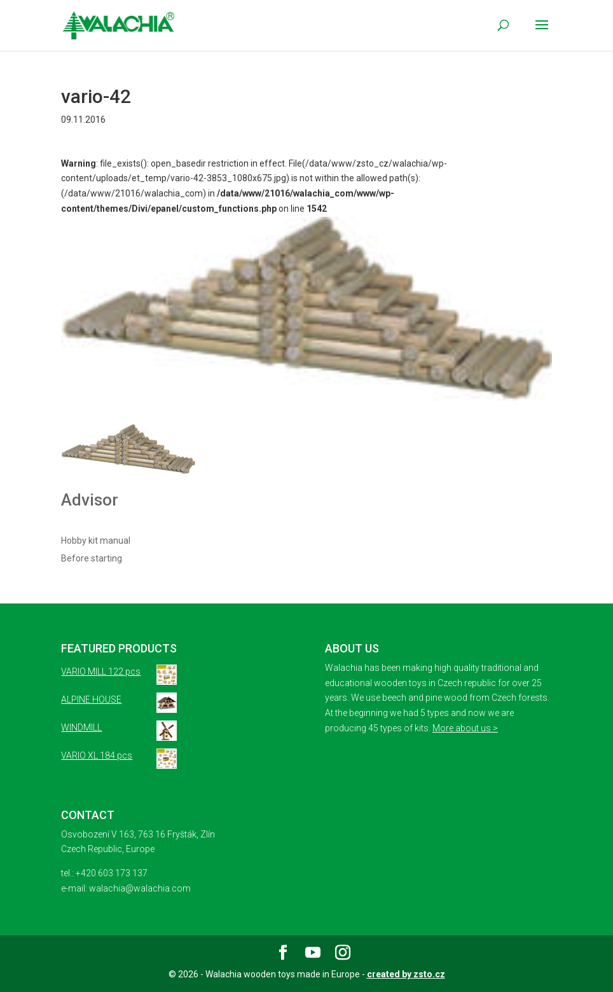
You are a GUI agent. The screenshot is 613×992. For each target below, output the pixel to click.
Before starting (91, 558)
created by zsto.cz (406, 974)
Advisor (89, 499)
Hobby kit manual (95, 540)
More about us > (465, 728)
